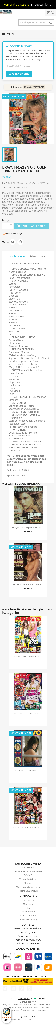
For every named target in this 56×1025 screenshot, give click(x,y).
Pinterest (20, 242)
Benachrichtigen (19, 73)
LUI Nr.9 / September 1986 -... (28, 584)
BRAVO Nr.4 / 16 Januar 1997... (28, 827)
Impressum (28, 900)
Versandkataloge (28, 879)
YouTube (13, 988)
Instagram (29, 988)
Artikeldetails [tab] (37, 256)
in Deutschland (41, 4)
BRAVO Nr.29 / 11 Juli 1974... (28, 770)
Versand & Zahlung (28, 919)
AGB (28, 907)
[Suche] (36, 22)
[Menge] (5, 226)
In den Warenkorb (31, 226)
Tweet (13, 242)
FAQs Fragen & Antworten (28, 887)
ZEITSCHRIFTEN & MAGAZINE (28, 871)
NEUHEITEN (28, 867)
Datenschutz (28, 911)
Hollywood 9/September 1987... (28, 527)
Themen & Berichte (28, 890)
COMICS (28, 875)
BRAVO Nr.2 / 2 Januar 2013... (28, 713)
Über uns (28, 903)
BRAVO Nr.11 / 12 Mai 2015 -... (28, 656)
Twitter (5, 988)
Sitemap (28, 883)
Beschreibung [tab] (17, 256)
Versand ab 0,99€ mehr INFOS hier (33, 183)
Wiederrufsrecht (28, 915)
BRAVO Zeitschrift (34, 87)
